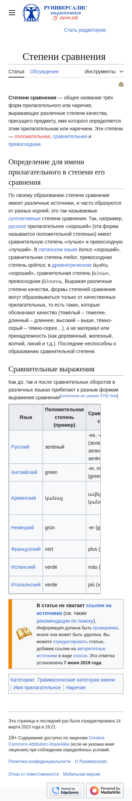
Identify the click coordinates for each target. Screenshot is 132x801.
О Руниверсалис (91, 761)
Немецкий (22, 527)
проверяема (105, 628)
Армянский (23, 498)
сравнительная (70, 136)
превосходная (24, 144)
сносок (80, 655)
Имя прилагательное (37, 687)
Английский (24, 472)
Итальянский (26, 584)
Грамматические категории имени (76, 680)
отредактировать (70, 641)
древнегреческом (72, 265)
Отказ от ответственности (33, 774)
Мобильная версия (81, 774)
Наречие (76, 687)
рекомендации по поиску (65, 621)
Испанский (23, 567)
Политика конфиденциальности (39, 761)
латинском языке (58, 249)
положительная (32, 136)
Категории (22, 680)
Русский (20, 447)
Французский (26, 549)
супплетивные (24, 218)
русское (17, 226)
